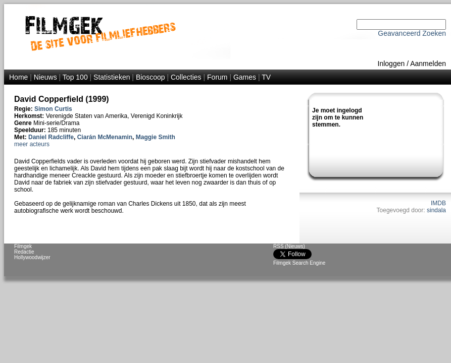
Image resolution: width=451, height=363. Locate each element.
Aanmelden (428, 63)
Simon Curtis (53, 108)
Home (18, 77)
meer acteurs (31, 144)
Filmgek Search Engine (299, 263)
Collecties (186, 77)
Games (244, 77)
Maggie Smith (155, 137)
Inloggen (391, 63)
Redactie (24, 252)
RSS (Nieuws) (289, 246)
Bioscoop (150, 77)
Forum (217, 77)
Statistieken (111, 77)
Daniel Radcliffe (51, 137)
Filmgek (23, 246)
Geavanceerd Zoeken (412, 33)
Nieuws (45, 77)
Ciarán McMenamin (104, 137)
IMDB (438, 203)
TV (266, 77)
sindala (436, 210)
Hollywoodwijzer (32, 257)
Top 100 (75, 77)
